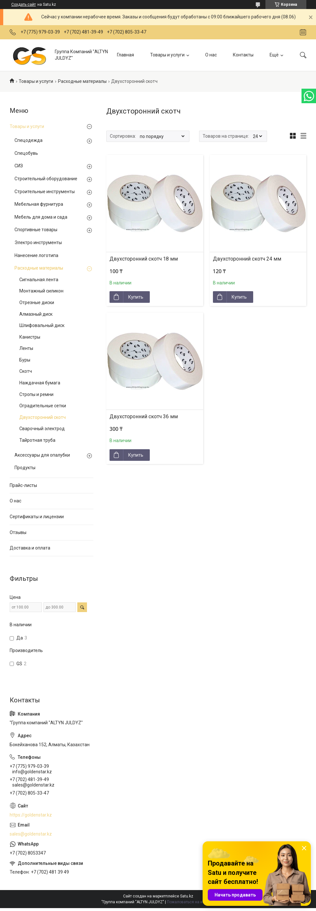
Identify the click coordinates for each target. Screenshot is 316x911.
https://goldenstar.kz (31, 814)
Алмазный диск (36, 314)
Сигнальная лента (38, 279)
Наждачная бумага (39, 382)
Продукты (24, 467)
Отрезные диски (36, 302)
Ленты (26, 348)
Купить (135, 297)
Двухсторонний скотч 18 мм (144, 259)
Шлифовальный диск (41, 325)
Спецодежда (28, 140)
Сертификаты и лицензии (37, 516)
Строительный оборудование (45, 178)
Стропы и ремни (36, 394)
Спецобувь (26, 153)
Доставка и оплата (30, 547)
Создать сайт (23, 4)
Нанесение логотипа (36, 255)
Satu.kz (186, 896)
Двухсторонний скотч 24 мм (247, 259)
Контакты (243, 54)
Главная (125, 54)
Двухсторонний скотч (42, 417)
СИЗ (18, 165)
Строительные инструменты (44, 191)
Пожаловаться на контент (191, 902)
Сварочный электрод (42, 428)
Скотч (25, 371)
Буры (24, 359)
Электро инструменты (38, 242)
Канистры (29, 337)
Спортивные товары (35, 229)
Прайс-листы (23, 485)
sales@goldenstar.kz (31, 834)
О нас (211, 54)
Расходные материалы (82, 81)
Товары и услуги (167, 54)
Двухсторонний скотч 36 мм (144, 416)
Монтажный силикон (41, 290)
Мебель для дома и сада (40, 217)
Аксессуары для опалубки (42, 455)
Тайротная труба (37, 440)
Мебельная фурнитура (38, 204)
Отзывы (18, 532)
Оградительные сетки (42, 405)
